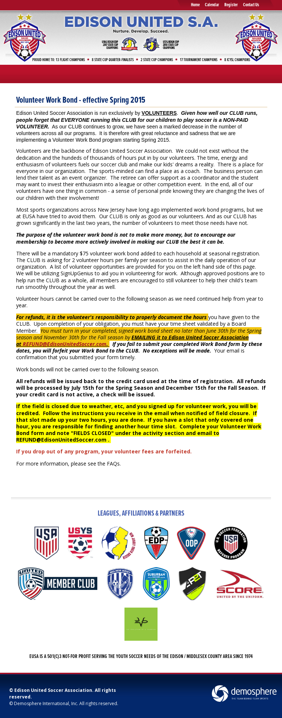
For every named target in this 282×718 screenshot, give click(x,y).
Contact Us (251, 5)
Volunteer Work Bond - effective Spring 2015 (80, 100)
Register (231, 5)
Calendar (212, 5)
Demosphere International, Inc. (46, 703)
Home (195, 5)
